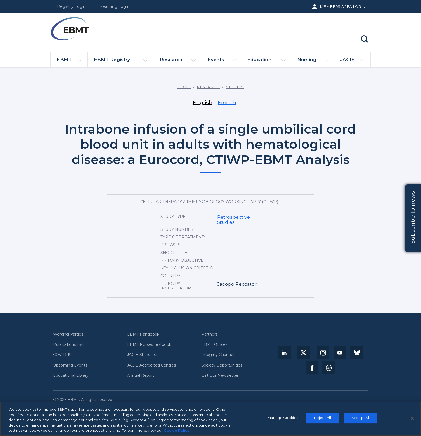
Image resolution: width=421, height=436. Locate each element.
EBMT (69, 62)
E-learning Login (113, 6)
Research (178, 62)
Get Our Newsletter (219, 375)
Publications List (68, 344)
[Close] (412, 419)
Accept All (361, 419)
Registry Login (71, 6)
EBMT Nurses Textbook (149, 344)
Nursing (312, 62)
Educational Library (71, 375)
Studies (235, 87)
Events (222, 62)
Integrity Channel (217, 355)
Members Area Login (343, 6)
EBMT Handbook (143, 334)
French (227, 102)
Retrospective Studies (233, 219)
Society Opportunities (221, 365)
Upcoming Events (70, 365)
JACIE (352, 62)
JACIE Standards (142, 355)
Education (266, 62)
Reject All (322, 419)
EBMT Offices (214, 344)
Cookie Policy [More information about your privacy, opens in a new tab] (177, 432)
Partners (209, 334)
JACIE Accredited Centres (151, 365)
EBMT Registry (121, 62)
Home (184, 87)
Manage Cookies (283, 419)
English (202, 102)
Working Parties (68, 334)
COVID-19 (62, 355)
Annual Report (140, 375)
